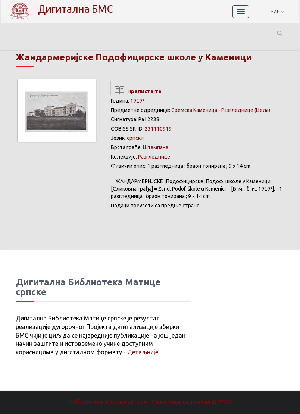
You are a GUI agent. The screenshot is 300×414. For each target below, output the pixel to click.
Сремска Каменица (194, 110)
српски (135, 138)
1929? (137, 101)
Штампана (155, 147)
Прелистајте (136, 91)
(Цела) (262, 110)
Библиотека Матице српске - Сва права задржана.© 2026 (150, 402)
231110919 (158, 129)
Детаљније (142, 352)
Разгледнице (237, 110)
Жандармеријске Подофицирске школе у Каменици (133, 57)
